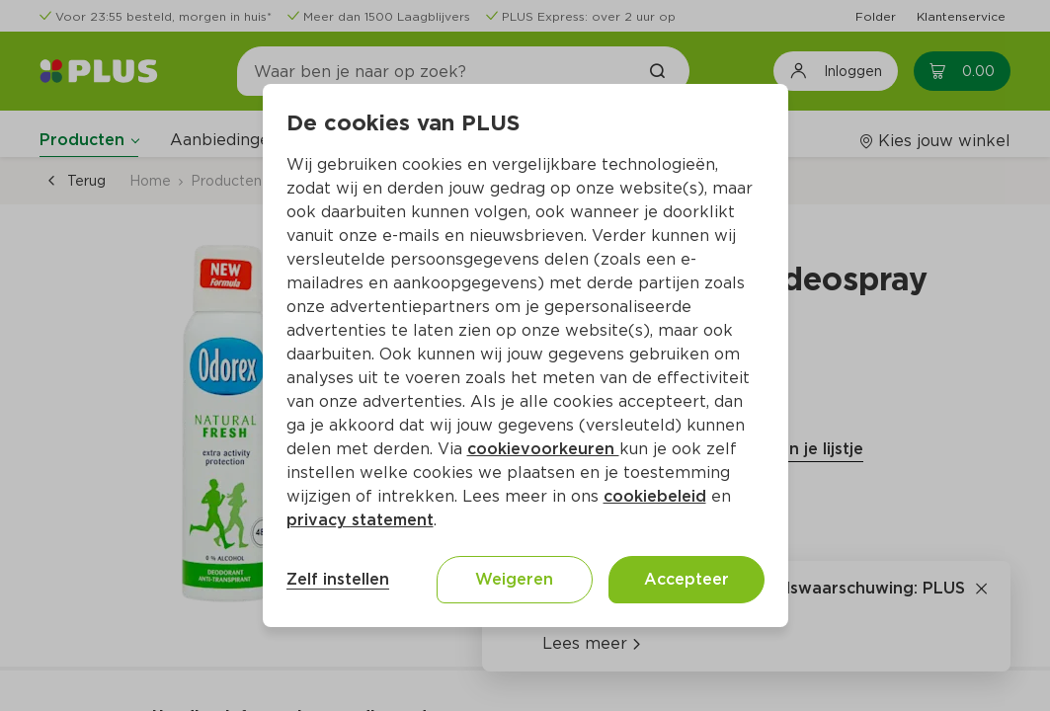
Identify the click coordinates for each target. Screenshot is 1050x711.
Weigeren (514, 579)
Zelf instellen (337, 579)
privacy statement (360, 520)
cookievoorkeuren (543, 448)
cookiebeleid (655, 496)
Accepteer (686, 579)
